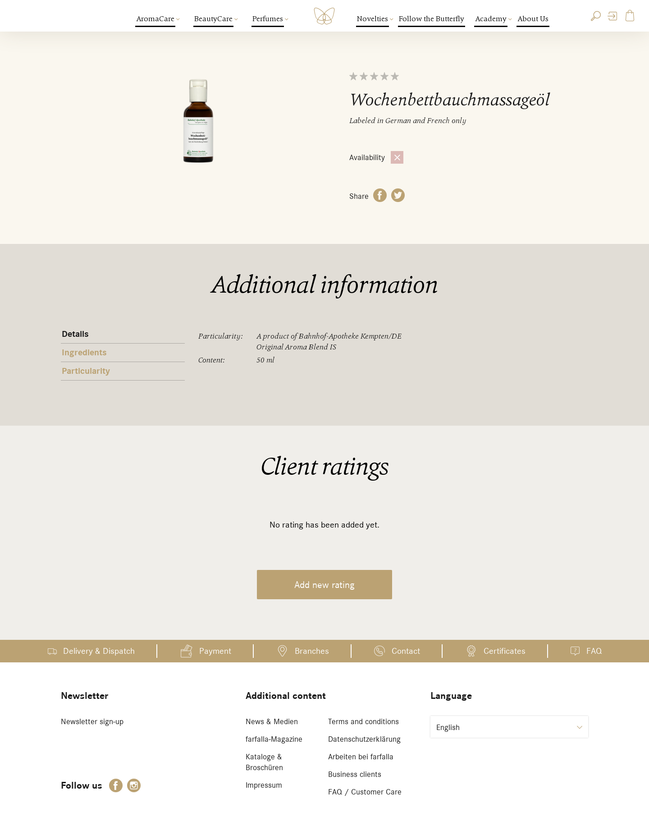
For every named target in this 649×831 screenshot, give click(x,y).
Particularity (86, 371)
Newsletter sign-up (92, 721)
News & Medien (272, 721)
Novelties (373, 18)
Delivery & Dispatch (99, 651)
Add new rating (324, 584)
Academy (491, 18)
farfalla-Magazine (274, 739)
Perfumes (268, 18)
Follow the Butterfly (431, 18)
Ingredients (84, 352)
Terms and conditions (363, 721)
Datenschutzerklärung (364, 739)
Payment (215, 651)
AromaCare (155, 18)
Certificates (505, 651)
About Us (532, 18)
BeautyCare (213, 18)
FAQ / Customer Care (365, 791)
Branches (312, 651)
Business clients (354, 774)
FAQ (594, 651)
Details (75, 334)
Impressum (264, 785)
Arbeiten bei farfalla (360, 756)
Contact (406, 651)
